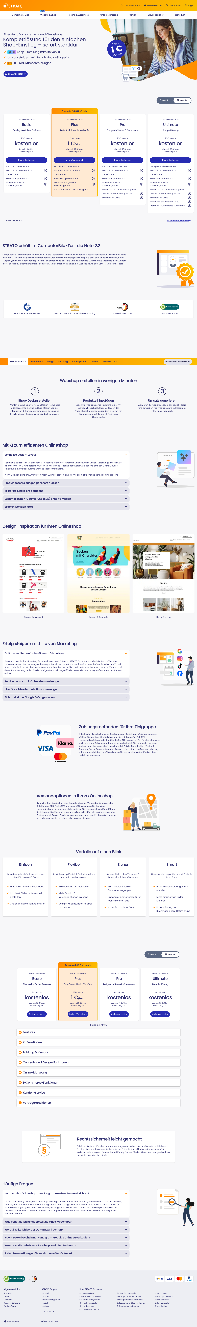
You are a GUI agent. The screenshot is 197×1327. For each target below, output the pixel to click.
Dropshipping (161, 1306)
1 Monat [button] (164, 100)
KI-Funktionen (36, 361)
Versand (95, 361)
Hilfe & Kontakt (13, 1321)
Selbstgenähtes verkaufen (129, 1296)
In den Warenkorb (75, 160)
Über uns (8, 1293)
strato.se (45, 1306)
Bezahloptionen (79, 361)
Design (50, 361)
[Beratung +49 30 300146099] (130, 5)
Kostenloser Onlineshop (90, 1296)
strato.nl (45, 1293)
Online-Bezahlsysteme (90, 1300)
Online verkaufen (162, 1303)
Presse (6, 1296)
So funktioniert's (18, 361)
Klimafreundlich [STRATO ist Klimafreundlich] (51, 1321)
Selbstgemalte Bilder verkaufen (131, 1303)
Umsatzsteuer (161, 1293)
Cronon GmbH (47, 1311)
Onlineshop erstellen (89, 1303)
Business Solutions (12, 1303)
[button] (173, 5)
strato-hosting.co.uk (50, 1300)
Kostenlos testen (26, 160)
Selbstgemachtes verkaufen (130, 1300)
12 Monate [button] (182, 100)
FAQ (116, 361)
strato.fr (44, 1303)
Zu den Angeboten (15, 73)
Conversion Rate (87, 1293)
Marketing (63, 361)
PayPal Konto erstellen (127, 1293)
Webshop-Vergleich (164, 1296)
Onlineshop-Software (89, 1309)
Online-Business (87, 1306)
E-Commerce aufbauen (128, 1306)
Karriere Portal (10, 1306)
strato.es (45, 1296)
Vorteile (107, 361)
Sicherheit (8, 1300)
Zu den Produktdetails (179, 220)
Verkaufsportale (162, 1300)
